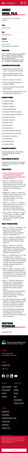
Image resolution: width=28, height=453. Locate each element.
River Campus (6, 390)
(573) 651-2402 (6, 27)
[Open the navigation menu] (25, 2)
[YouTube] (15, 375)
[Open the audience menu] (21, 2)
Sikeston (4, 396)
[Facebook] (3, 375)
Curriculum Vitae (7, 332)
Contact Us (5, 369)
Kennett (4, 393)
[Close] (25, 438)
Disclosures (5, 424)
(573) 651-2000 (6, 365)
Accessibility (5, 414)
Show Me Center (19, 403)
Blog (15, 396)
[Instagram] (7, 375)
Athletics (16, 390)
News (15, 386)
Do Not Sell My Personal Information (14, 446)
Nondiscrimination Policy (9, 418)
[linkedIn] (11, 375)
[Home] (8, 3)
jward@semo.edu (6, 34)
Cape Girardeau (6, 386)
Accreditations (18, 399)
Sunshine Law (6, 428)
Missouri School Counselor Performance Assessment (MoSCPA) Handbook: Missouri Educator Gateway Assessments (14, 174)
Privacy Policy (6, 421)
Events (16, 393)
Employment (5, 411)
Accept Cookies (14, 450)
